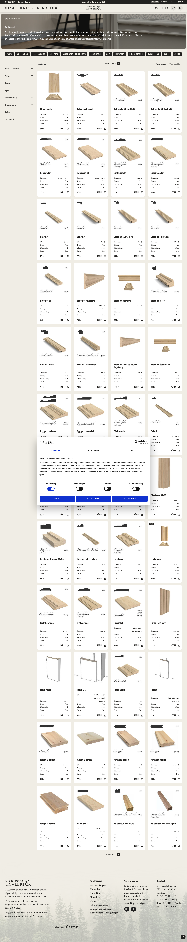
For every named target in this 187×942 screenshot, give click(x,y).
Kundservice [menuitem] (96, 881)
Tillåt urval (93, 499)
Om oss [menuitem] (93, 901)
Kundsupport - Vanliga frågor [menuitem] (104, 912)
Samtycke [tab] (55, 450)
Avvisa (57, 499)
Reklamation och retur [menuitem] (101, 908)
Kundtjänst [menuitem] (95, 893)
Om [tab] (131, 450)
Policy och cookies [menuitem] (99, 905)
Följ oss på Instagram (134, 885)
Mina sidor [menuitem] (95, 897)
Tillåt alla (130, 499)
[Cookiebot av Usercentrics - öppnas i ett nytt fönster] (136, 442)
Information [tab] (93, 450)
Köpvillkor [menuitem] (95, 889)
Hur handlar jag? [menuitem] (98, 885)
